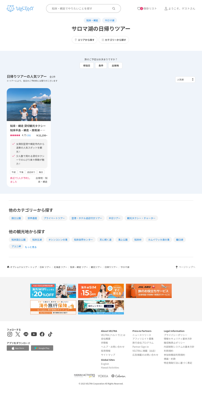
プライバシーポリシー (175, 335)
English (105, 363)
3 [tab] (28, 118)
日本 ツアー (45, 267)
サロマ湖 (109, 20)
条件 (101, 65)
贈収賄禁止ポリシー (174, 342)
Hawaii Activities (110, 367)
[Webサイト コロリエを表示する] (118, 376)
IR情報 (104, 342)
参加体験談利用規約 (174, 354)
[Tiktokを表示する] (50, 334)
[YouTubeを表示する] (34, 334)
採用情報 (105, 350)
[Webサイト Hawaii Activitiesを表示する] (84, 376)
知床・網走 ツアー (79, 267)
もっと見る (31, 247)
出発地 (115, 65)
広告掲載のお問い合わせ (145, 354)
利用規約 (168, 350)
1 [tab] (22, 118)
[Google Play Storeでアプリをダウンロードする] (42, 348)
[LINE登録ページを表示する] (26, 334)
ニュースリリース (141, 335)
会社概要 (105, 338)
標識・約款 (170, 358)
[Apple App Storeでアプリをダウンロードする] (18, 348)
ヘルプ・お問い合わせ (113, 346)
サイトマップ (108, 354)
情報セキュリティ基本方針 (178, 338)
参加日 (86, 65)
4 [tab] (32, 118)
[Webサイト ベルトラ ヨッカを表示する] (103, 376)
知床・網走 (92, 20)
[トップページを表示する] (20, 8)
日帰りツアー (111, 267)
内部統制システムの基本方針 (179, 346)
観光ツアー (96, 267)
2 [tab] (25, 118)
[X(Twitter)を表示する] (18, 334)
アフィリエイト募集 (143, 338)
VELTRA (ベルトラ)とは (113, 335)
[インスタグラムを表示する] (10, 334)
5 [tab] (35, 118)
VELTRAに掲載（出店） (144, 350)
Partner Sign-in (140, 346)
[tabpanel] (29, 104)
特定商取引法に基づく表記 (178, 362)
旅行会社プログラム (143, 342)
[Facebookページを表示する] (42, 334)
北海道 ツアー (60, 267)
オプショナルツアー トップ (22, 267)
